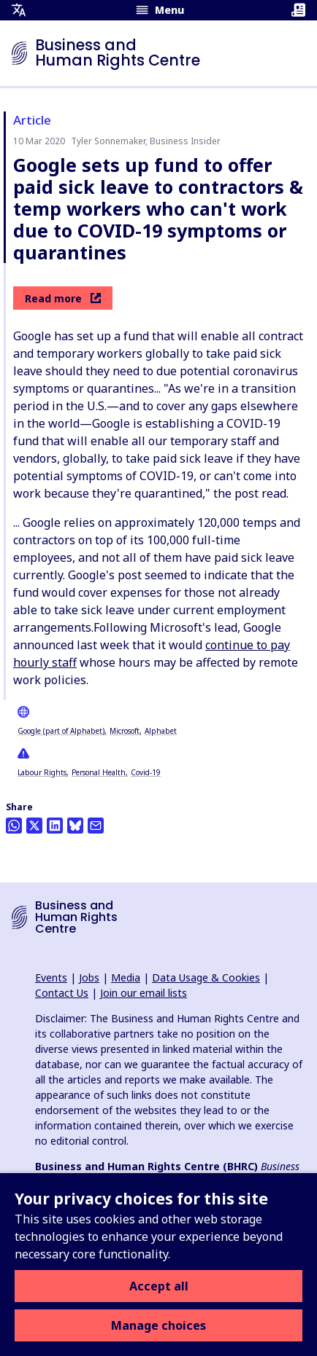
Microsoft (125, 731)
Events (51, 977)
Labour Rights (42, 772)
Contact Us (61, 993)
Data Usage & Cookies (206, 977)
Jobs (89, 977)
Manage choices (158, 1325)
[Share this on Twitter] (34, 826)
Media (125, 977)
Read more (63, 298)
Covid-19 (146, 772)
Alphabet (161, 731)
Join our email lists (143, 993)
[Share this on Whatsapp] (14, 826)
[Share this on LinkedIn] (55, 826)
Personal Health (99, 772)
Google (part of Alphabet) (61, 731)
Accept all (158, 1286)
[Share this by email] (96, 826)
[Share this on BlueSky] (75, 826)
